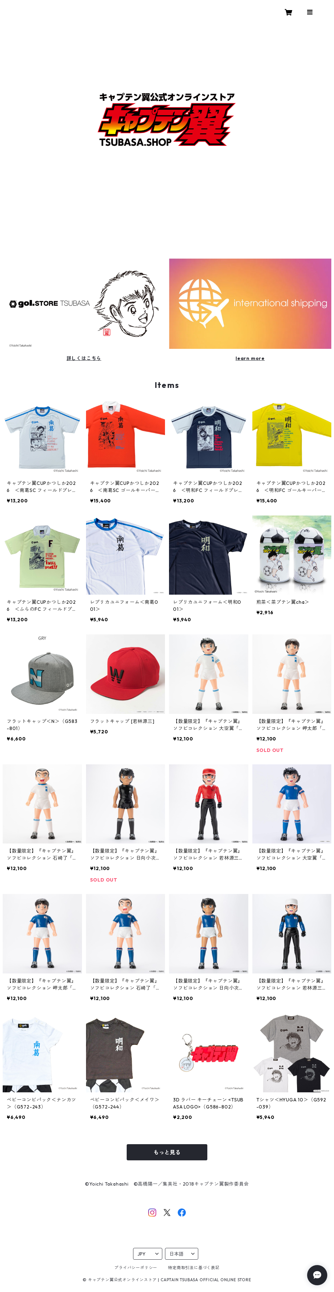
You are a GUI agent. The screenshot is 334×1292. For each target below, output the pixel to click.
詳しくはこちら (84, 358)
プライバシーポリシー (135, 1267)
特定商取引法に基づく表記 (194, 1267)
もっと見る (167, 1152)
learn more (250, 358)
